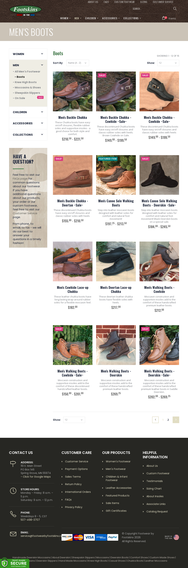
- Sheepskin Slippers (26, 93)
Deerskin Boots (120, 557)
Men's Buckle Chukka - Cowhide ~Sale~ (115, 119)
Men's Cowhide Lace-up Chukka (72, 289)
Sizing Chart (154, 488)
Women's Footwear (118, 461)
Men (77, 18)
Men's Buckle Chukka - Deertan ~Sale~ (72, 202)
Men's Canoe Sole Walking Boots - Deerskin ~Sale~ (159, 202)
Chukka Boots (135, 560)
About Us (152, 466)
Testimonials (154, 481)
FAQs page (20, 178)
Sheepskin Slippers (83, 557)
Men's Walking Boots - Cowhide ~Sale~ (72, 373)
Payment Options (76, 469)
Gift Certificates (116, 511)
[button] (169, 18)
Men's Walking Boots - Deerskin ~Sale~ (159, 373)
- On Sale (19, 98)
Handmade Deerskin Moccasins (31, 557)
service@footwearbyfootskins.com (43, 536)
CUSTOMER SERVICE (163, 2)
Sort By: (58, 63)
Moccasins (102, 557)
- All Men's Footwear (26, 71)
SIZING (143, 2)
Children (90, 18)
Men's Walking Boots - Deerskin (116, 373)
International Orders (78, 492)
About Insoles (154, 496)
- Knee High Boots (25, 82)
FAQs (106, 2)
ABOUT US (93, 2)
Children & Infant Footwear (117, 478)
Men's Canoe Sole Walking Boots (116, 202)
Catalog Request (157, 511)
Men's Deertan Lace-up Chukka (115, 289)
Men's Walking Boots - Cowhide (159, 289)
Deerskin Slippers (47, 560)
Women (64, 18)
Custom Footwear (158, 473)
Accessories (109, 18)
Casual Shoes (117, 560)
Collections (130, 18)
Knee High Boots (97, 560)
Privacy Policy (73, 507)
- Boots (20, 77)
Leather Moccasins (156, 560)
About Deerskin (61, 557)
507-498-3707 (30, 520)
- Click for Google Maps (36, 476)
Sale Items (112, 503)
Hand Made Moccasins (72, 560)
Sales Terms (73, 476)
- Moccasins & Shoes (27, 87)
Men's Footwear (116, 469)
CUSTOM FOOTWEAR (124, 2)
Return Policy (73, 484)
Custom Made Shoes (162, 557)
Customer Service (25, 213)
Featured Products (117, 495)
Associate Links (155, 504)
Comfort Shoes (139, 557)
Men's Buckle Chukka (72, 117)
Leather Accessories (118, 488)
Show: (151, 63)
